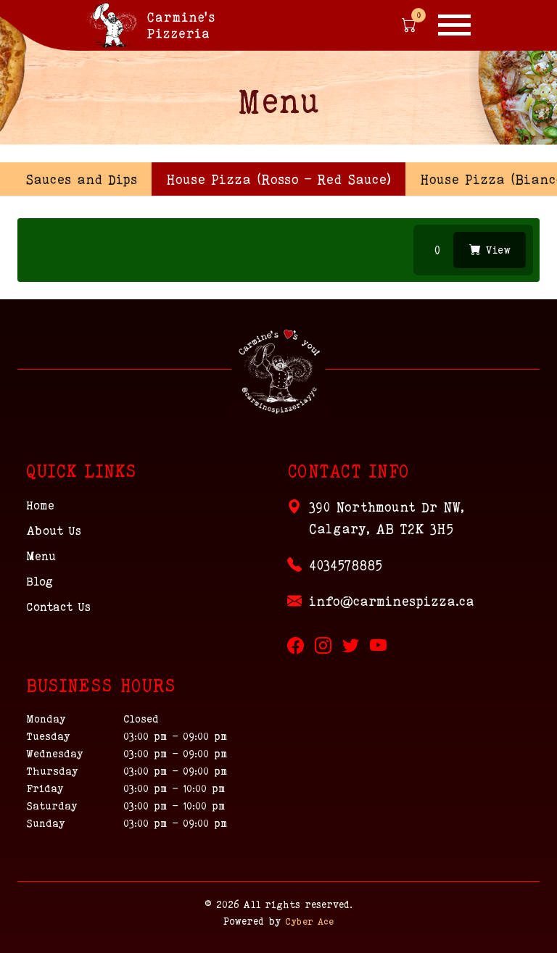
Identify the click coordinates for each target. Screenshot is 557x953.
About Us (53, 530)
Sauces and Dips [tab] (81, 179)
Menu (41, 556)
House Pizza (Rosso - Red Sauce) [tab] (278, 179)
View (490, 250)
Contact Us (58, 606)
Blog (39, 581)
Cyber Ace (309, 921)
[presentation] (278, 179)
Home (40, 505)
